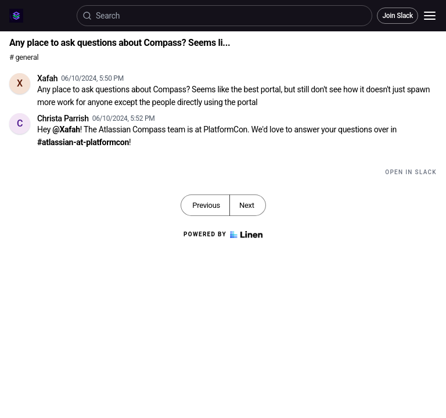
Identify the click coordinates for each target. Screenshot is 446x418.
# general (23, 57)
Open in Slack (411, 172)
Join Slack (397, 16)
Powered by (223, 234)
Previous (206, 205)
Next (246, 205)
